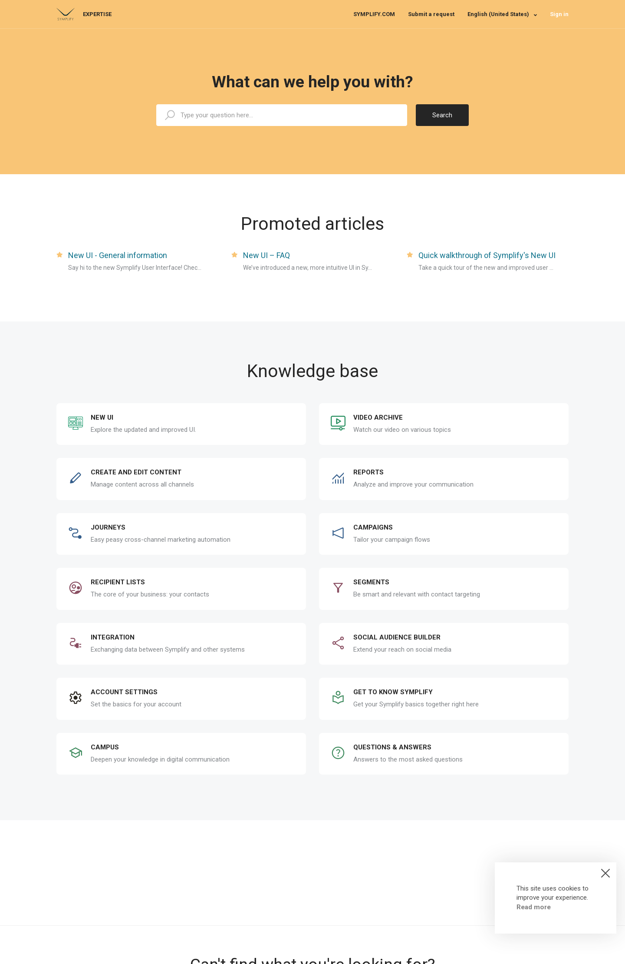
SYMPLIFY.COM (374, 14)
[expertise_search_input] (281, 115)
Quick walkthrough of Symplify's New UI (487, 255)
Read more (533, 907)
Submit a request (431, 14)
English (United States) (498, 14)
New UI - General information (117, 255)
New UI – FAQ (266, 255)
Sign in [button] (559, 14)
